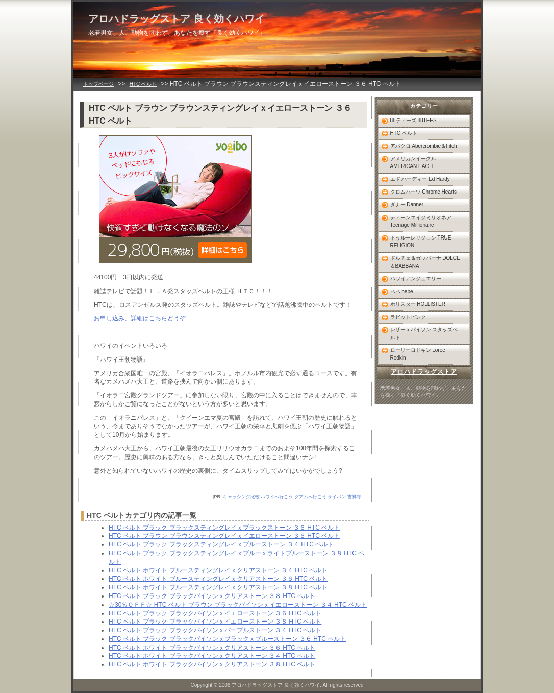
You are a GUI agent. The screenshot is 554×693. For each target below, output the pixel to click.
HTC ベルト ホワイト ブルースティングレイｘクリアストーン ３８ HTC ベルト (218, 587)
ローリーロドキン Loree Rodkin (417, 354)
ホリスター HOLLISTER (417, 304)
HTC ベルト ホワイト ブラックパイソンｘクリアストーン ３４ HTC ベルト (212, 655)
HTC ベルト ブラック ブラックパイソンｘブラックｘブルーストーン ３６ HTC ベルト (227, 638)
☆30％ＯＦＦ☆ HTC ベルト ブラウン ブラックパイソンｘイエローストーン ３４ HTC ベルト (238, 604)
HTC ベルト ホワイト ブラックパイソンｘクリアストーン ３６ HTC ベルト (212, 647)
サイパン (337, 496)
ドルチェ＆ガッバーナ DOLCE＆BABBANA (425, 262)
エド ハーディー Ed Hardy (420, 179)
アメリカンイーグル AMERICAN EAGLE (413, 162)
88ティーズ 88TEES (413, 120)
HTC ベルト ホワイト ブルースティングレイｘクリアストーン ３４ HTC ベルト (218, 570)
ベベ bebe (401, 291)
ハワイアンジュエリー (415, 278)
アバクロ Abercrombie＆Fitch (423, 146)
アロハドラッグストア (424, 371)
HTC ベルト (143, 84)
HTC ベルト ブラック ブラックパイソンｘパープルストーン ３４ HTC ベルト (215, 630)
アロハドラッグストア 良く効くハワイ (176, 19)
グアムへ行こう (310, 496)
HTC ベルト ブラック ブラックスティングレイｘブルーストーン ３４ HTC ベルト (221, 544)
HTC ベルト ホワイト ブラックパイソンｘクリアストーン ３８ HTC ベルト (212, 664)
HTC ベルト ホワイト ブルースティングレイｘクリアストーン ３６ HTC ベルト (218, 578)
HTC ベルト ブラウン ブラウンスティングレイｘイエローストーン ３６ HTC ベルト (224, 535)
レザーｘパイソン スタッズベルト (424, 333)
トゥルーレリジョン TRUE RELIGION (420, 241)
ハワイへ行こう (277, 496)
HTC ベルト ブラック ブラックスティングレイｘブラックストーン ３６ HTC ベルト (224, 527)
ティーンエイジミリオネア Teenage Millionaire (420, 221)
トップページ (98, 84)
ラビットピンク (408, 317)
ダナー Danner (407, 204)
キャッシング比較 (241, 496)
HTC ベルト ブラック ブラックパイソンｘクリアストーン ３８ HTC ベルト (212, 596)
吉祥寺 (354, 496)
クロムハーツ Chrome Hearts (423, 192)
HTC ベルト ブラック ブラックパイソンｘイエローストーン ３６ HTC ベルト (215, 613)
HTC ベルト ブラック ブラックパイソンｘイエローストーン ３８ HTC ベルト (215, 621)
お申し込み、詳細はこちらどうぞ (140, 318)
